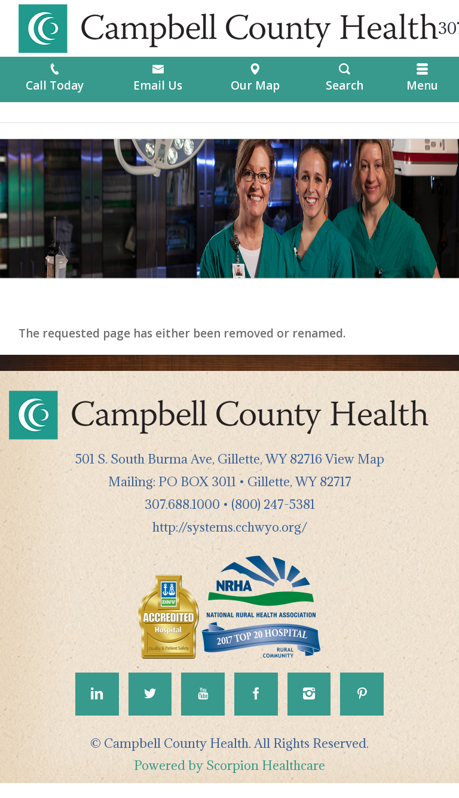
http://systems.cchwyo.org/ (229, 527)
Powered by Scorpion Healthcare (229, 780)
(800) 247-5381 (273, 504)
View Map (354, 459)
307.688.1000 (182, 504)
